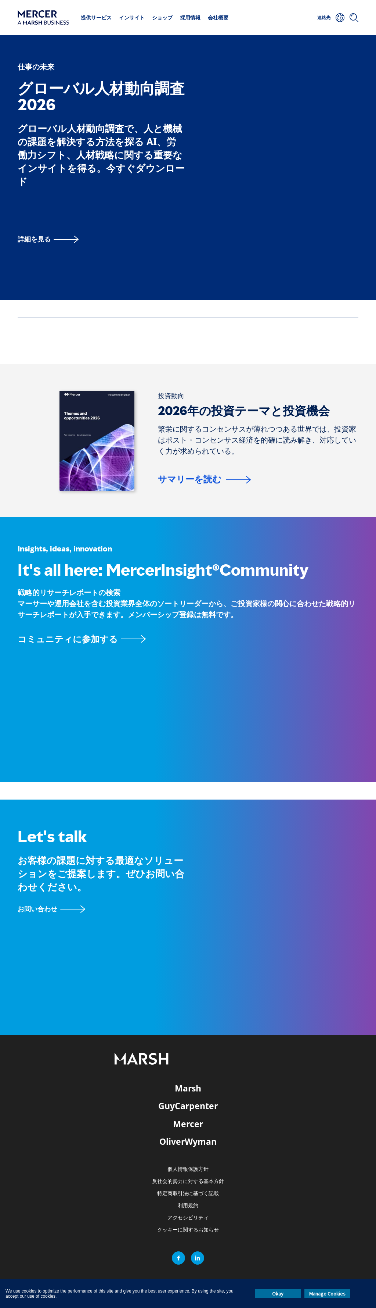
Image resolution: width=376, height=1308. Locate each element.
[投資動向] (171, 396)
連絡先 (323, 17)
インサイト (132, 17)
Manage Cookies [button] (327, 1293)
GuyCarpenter (188, 1106)
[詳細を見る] (48, 239)
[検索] (354, 18)
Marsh (188, 1088)
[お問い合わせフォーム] (51, 909)
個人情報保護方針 (188, 1169)
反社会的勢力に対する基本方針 (188, 1181)
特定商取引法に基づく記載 (188, 1193)
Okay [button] (277, 1293)
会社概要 (218, 17)
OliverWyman (188, 1141)
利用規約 (188, 1205)
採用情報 (190, 17)
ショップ (162, 17)
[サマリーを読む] (204, 480)
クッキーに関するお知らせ (188, 1230)
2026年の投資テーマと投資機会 (244, 411)
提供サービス (96, 17)
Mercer (188, 1124)
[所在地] (340, 18)
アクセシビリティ (188, 1218)
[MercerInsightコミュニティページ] (188, 639)
